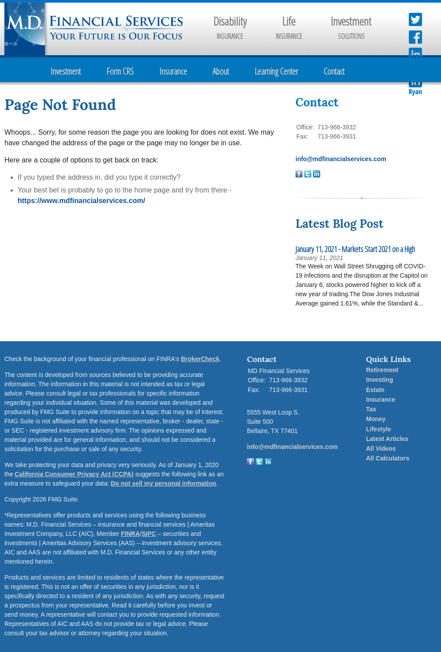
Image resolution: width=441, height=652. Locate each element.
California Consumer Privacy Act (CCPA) (74, 474)
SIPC (149, 533)
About (221, 71)
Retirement (382, 369)
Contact (334, 71)
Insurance (173, 71)
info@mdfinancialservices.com (340, 158)
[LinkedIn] (268, 463)
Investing (379, 379)
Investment (65, 71)
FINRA (130, 533)
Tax (371, 409)
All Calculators (387, 458)
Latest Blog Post (339, 223)
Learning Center (276, 71)
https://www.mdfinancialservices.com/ (81, 200)
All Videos (381, 448)
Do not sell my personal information (163, 483)
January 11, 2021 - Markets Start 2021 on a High (355, 249)
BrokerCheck (200, 358)
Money (375, 418)
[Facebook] (250, 463)
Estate (375, 389)
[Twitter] (259, 463)
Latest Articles (387, 438)
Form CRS (120, 71)
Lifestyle (378, 429)
